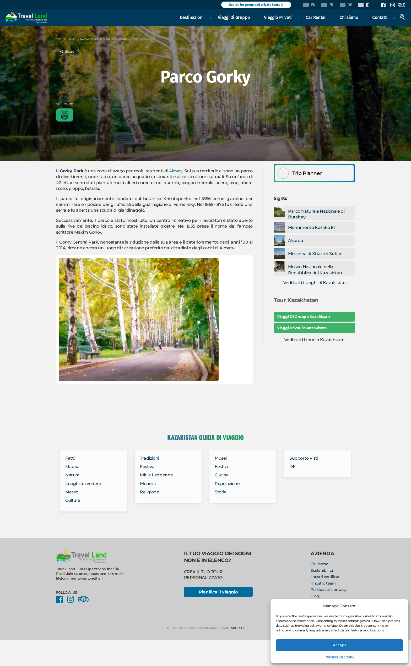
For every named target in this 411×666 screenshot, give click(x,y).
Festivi (221, 466)
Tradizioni (149, 458)
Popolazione (227, 483)
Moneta (148, 483)
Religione (149, 491)
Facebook (383, 5)
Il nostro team (323, 583)
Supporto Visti (303, 458)
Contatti (380, 16)
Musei (221, 458)
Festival (147, 466)
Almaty (176, 170)
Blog (315, 596)
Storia (221, 491)
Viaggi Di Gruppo (234, 16)
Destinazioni (192, 16)
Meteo (71, 491)
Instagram (392, 5)
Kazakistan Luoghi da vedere (103, 39)
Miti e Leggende (156, 474)
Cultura (72, 500)
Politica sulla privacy (339, 657)
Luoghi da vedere (83, 483)
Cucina (222, 474)
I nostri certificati (325, 576)
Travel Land (65, 39)
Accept (339, 644)
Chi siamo (348, 16)
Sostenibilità (322, 570)
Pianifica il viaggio (218, 592)
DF (292, 466)
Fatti (70, 458)
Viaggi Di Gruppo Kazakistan (303, 316)
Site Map (237, 628)
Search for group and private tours (256, 5)
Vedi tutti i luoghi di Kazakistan (314, 282)
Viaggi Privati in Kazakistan (302, 328)
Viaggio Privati (278, 16)
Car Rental (316, 16)
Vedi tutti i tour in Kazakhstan (314, 339)
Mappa (72, 466)
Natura (72, 474)
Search (402, 17)
